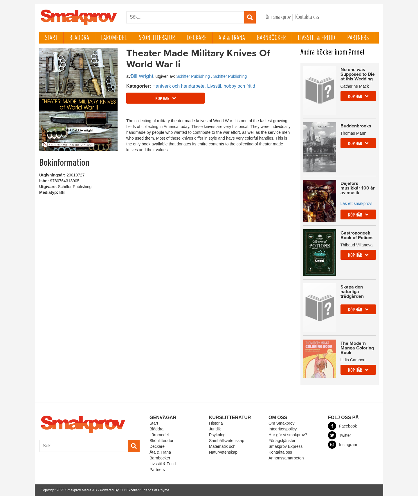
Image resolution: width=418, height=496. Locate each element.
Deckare (197, 38)
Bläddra (79, 38)
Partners (358, 38)
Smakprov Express (285, 446)
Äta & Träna (232, 38)
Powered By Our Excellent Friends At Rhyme (134, 490)
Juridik (215, 429)
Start (51, 38)
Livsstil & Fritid (316, 38)
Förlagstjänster (282, 440)
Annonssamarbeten (286, 458)
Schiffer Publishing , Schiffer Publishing (211, 76)
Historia (216, 423)
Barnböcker (271, 38)
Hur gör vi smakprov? (288, 434)
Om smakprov (278, 17)
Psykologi (217, 434)
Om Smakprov (281, 423)
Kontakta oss (307, 17)
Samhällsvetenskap (226, 440)
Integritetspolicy (283, 429)
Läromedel (114, 38)
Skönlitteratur (157, 38)
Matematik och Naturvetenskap (223, 449)
